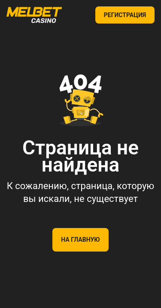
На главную (80, 239)
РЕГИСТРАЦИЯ (125, 15)
